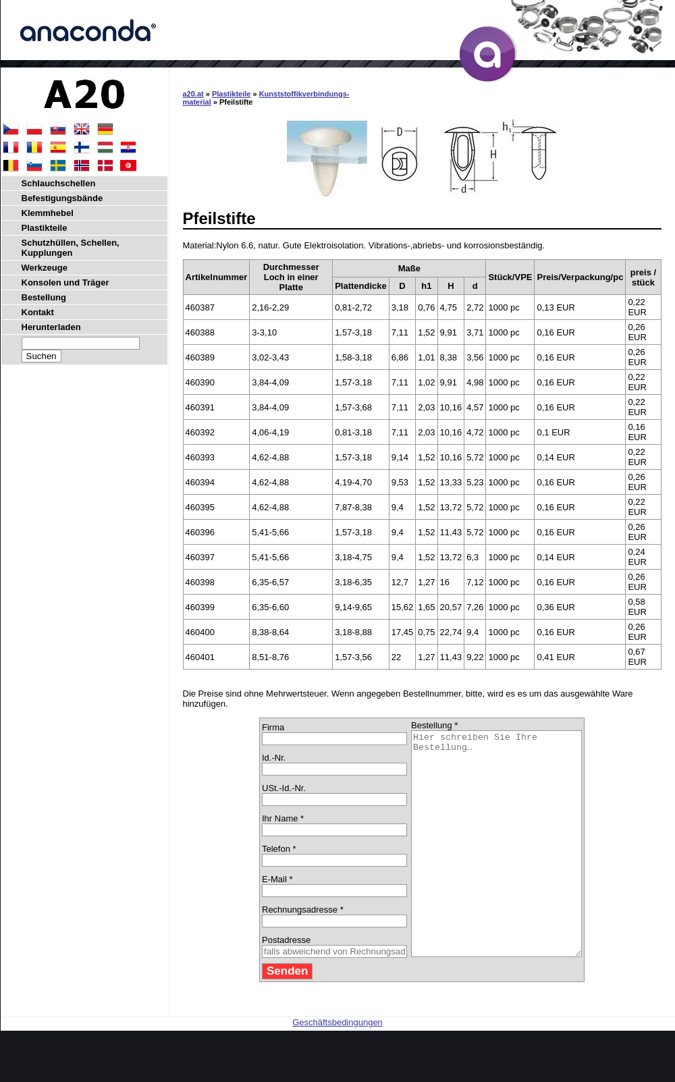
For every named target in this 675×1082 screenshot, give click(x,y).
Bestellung (44, 297)
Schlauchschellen (59, 183)
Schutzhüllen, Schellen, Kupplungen (70, 248)
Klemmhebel (48, 213)
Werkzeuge (45, 268)
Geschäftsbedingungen (337, 1067)
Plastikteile (231, 94)
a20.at (193, 94)
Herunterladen (51, 327)
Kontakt (38, 312)
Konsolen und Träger (65, 282)
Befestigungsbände (62, 198)
